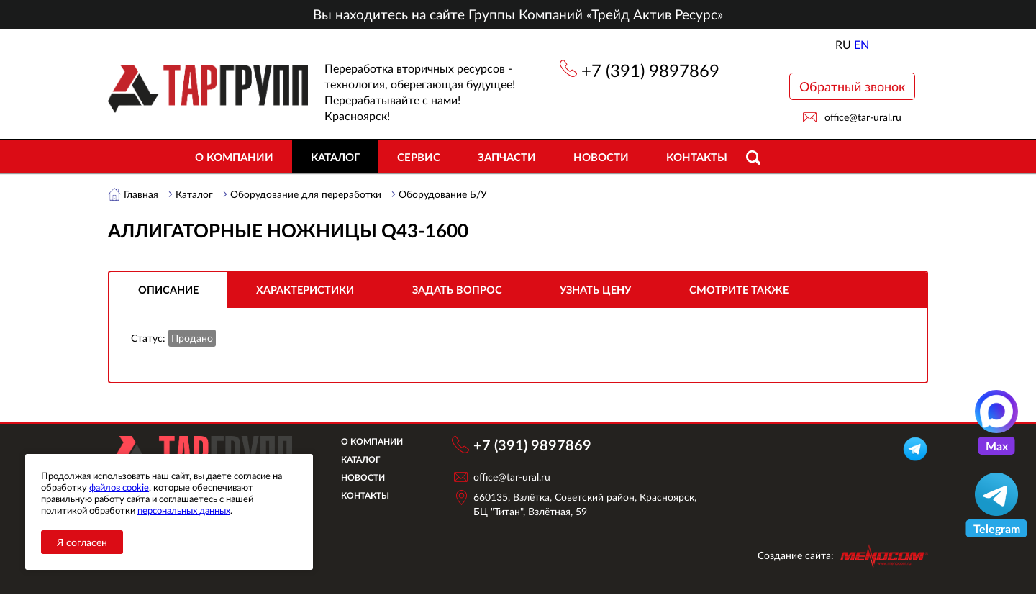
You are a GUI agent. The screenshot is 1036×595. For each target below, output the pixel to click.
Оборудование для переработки (306, 194)
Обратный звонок (852, 86)
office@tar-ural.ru (862, 117)
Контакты (696, 156)
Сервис (418, 156)
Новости (601, 156)
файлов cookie (119, 487)
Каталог (335, 156)
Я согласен (82, 542)
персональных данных (183, 510)
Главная (141, 194)
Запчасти (507, 156)
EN (861, 44)
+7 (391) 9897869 (650, 70)
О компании (234, 156)
